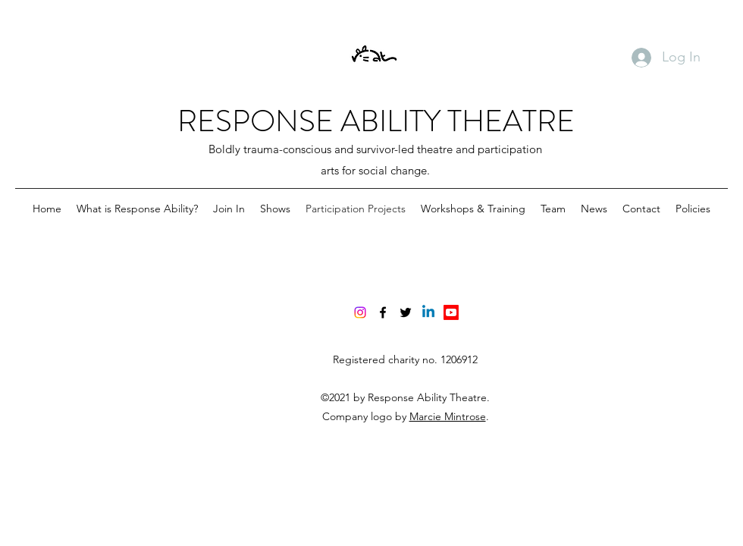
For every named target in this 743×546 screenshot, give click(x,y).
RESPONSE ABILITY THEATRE (376, 121)
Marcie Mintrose (447, 416)
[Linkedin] (428, 312)
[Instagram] (360, 312)
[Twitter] (405, 312)
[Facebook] (382, 312)
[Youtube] (451, 312)
